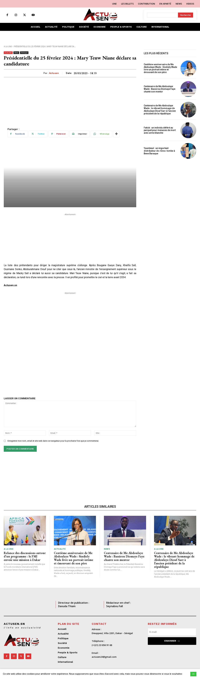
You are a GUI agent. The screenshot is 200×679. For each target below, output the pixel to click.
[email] (172, 632)
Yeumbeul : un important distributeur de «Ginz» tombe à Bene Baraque (159, 151)
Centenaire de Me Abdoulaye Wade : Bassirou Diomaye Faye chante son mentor (159, 89)
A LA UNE (8, 46)
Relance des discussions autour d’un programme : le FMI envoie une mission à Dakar (25, 556)
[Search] (185, 15)
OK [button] (193, 674)
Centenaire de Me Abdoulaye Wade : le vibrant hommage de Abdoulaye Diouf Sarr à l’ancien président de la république (160, 109)
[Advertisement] (70, 101)
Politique (24, 52)
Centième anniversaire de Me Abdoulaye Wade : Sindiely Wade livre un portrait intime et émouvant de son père (160, 68)
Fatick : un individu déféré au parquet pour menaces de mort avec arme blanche (160, 130)
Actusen (54, 73)
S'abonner (172, 641)
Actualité (60, 549)
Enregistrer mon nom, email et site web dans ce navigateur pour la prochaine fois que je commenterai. (53, 441)
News (16, 52)
